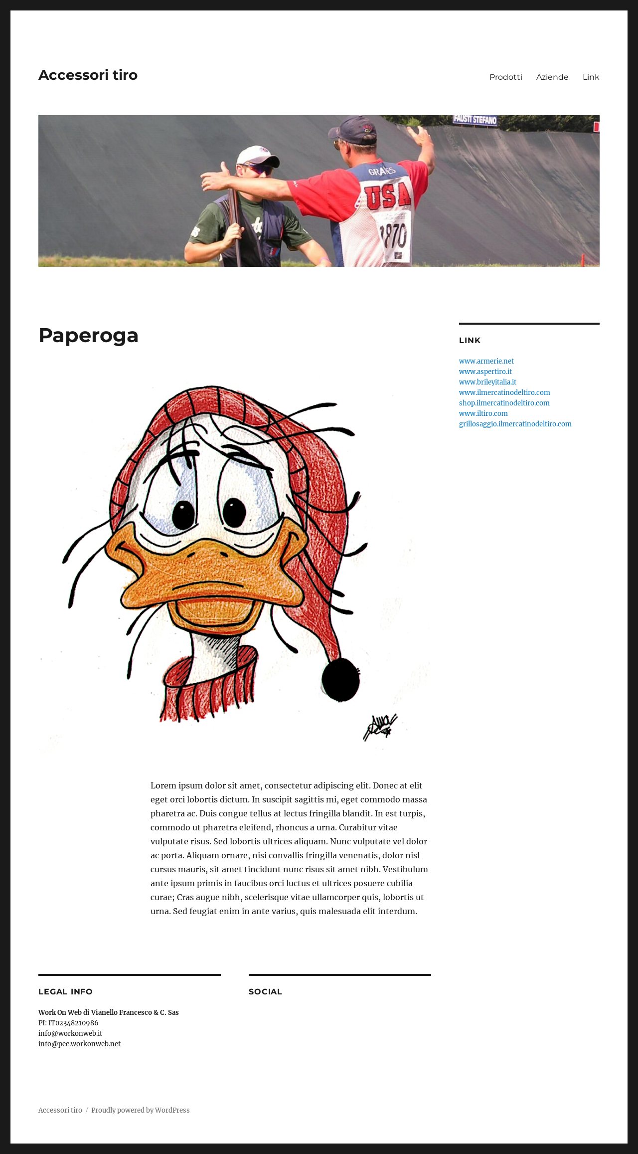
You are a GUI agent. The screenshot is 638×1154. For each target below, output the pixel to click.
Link (591, 77)
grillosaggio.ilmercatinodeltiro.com (515, 424)
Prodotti (505, 77)
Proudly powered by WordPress (140, 1110)
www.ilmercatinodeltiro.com (504, 392)
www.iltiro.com (483, 413)
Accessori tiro (88, 74)
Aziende (552, 77)
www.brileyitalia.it (487, 382)
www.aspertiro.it (485, 372)
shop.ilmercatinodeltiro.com (504, 403)
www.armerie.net (486, 361)
